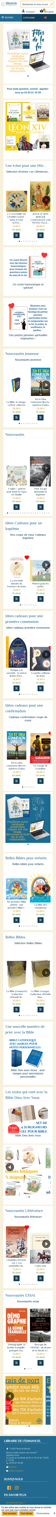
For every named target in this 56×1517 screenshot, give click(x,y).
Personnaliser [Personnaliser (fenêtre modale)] (43, 1513)
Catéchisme (29, 18)
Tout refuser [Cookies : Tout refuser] (26, 1513)
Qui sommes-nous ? (15, 1502)
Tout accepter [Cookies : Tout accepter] (9, 1513)
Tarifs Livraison (14, 1471)
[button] (28, 76)
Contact (11, 1467)
